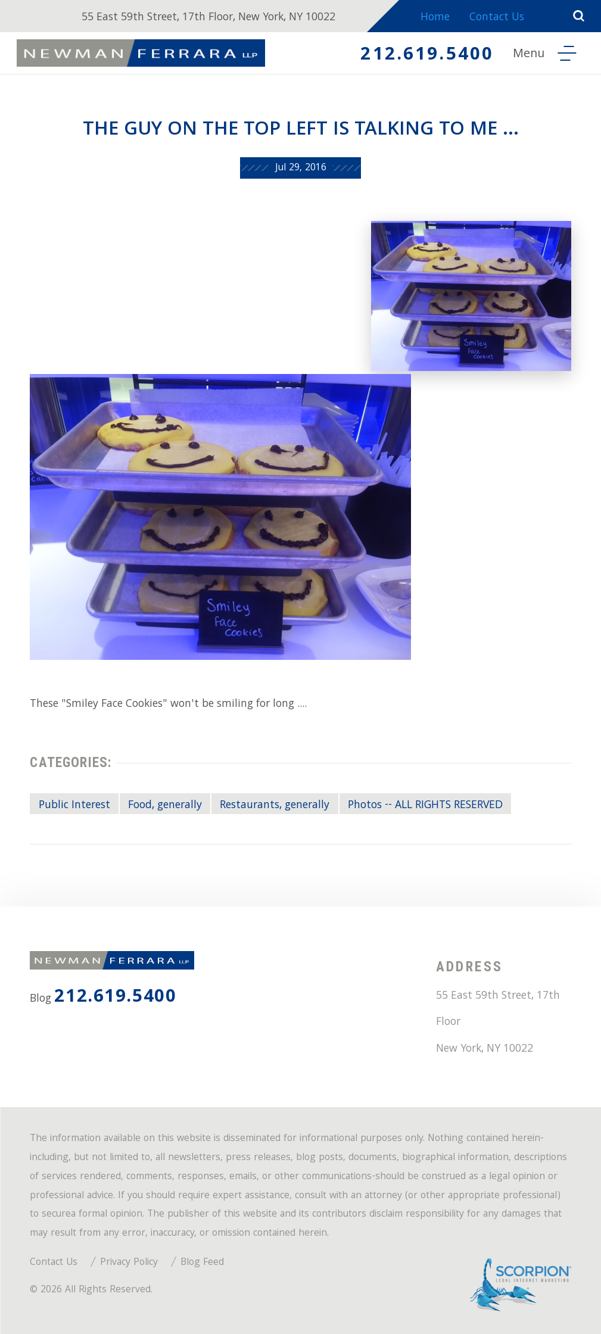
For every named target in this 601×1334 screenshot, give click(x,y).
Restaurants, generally (274, 806)
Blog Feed (202, 1263)
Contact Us (496, 18)
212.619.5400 (427, 55)
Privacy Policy (129, 1263)
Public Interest (74, 806)
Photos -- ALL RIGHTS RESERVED (425, 806)
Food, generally (165, 806)
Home (435, 18)
